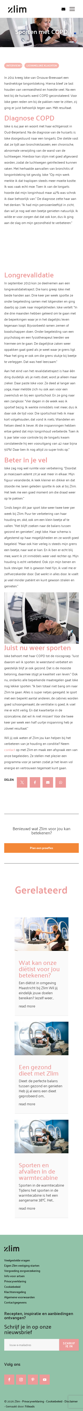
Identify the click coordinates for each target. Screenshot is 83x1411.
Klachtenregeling (15, 1291)
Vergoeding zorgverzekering (22, 1270)
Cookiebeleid (12, 1286)
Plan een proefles (41, 847)
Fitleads (30, 1406)
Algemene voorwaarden (19, 1297)
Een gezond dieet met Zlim (39, 1070)
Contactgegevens (15, 1302)
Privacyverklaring (15, 1281)
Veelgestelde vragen (17, 1260)
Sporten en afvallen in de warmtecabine (38, 1171)
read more (27, 1005)
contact (10, 750)
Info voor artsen (14, 1276)
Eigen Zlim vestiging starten (21, 1265)
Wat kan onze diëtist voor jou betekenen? (39, 969)
